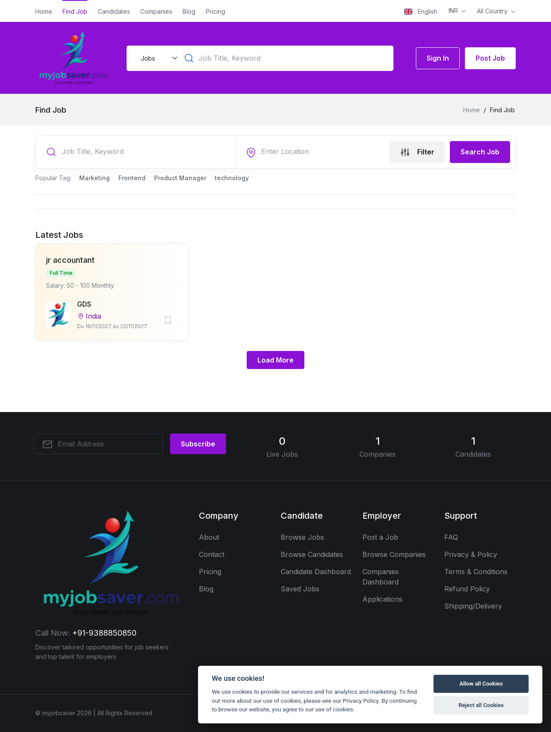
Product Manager (180, 177)
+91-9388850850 (104, 632)
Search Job (480, 152)
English (420, 11)
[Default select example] (158, 58)
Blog (189, 11)
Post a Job (380, 537)
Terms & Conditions (476, 571)
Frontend (131, 177)
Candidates (114, 11)
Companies (156, 11)
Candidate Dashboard (316, 571)
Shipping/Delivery (473, 606)
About (209, 537)
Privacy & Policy (470, 554)
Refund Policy (467, 588)
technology (232, 177)
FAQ (451, 537)
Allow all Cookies (481, 683)
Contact (211, 554)
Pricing (215, 11)
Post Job (490, 58)
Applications (382, 599)
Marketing (94, 177)
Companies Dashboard (380, 576)
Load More (275, 360)
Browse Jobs (302, 537)
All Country (493, 11)
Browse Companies (394, 554)
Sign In (438, 58)
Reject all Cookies (481, 705)
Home (43, 11)
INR (454, 10)
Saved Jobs (300, 588)
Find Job (74, 11)
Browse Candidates (312, 554)
